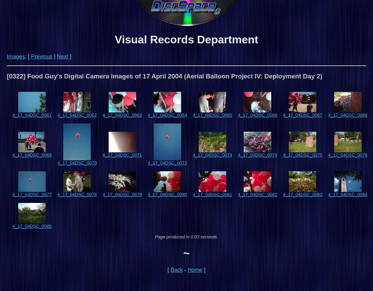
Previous (41, 57)
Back (177, 270)
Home (195, 270)
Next (62, 57)
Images (16, 57)
